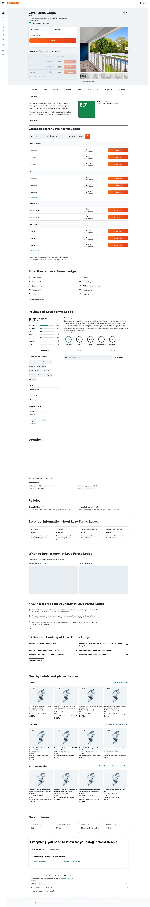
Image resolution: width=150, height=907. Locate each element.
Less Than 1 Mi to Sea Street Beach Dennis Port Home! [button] (40, 749)
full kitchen (32, 375)
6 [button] (62, 52)
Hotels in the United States (64, 901)
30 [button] (44, 71)
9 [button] (43, 57)
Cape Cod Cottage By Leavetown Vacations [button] (89, 749)
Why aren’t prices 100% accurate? (79, 891)
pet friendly (32, 379)
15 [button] (72, 57)
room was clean (34, 362)
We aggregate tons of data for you (79, 887)
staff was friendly (46, 362)
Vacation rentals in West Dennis (72, 861)
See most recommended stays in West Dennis (113, 766)
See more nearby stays (121, 682)
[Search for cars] (3, 17)
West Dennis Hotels (115, 901)
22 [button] (72, 62)
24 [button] (48, 67)
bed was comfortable (35, 370)
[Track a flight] (3, 35)
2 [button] (43, 52)
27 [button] (62, 67)
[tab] (45, 350)
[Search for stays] (3, 13)
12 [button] (57, 57)
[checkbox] (38, 413)
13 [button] (62, 57)
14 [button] (67, 57)
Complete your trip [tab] (38, 849)
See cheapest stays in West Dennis (117, 724)
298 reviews (44, 23)
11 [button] (53, 57)
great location (41, 366)
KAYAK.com (32, 901)
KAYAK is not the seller (79, 884)
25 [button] (53, 67)
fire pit (40, 375)
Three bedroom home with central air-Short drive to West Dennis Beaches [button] (90, 791)
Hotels (38, 901)
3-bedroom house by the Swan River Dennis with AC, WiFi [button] (41, 707)
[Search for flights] (3, 9)
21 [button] (67, 62)
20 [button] (62, 62)
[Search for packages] (3, 21)
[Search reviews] (89, 357)
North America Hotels (48, 901)
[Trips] (3, 45)
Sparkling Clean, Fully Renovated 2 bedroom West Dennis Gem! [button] (65, 790)
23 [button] (44, 67)
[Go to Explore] (3, 31)
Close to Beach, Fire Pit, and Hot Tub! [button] (114, 790)
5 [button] (57, 52)
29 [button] (72, 67)
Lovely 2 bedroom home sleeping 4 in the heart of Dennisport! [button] (115, 749)
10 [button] (48, 57)
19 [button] (57, 62)
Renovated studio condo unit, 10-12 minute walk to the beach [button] (65, 749)
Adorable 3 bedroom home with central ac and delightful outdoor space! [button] (64, 708)
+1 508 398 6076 (34, 20)
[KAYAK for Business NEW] (3, 39)
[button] (3, 3)
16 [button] (43, 62)
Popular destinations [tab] (53, 849)
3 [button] (48, 52)
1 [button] (71, 48)
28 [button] (67, 67)
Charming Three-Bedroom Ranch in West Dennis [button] (90, 707)
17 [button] (48, 62)
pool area (32, 366)
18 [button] (53, 62)
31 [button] (48, 71)
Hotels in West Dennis (39, 861)
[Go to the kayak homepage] (13, 3)
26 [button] (58, 67)
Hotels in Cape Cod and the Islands (98, 901)
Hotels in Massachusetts (79, 901)
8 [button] (71, 52)
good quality (48, 375)
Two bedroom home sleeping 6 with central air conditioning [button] (115, 707)
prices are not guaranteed (67, 878)
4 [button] (53, 52)
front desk (47, 370)
